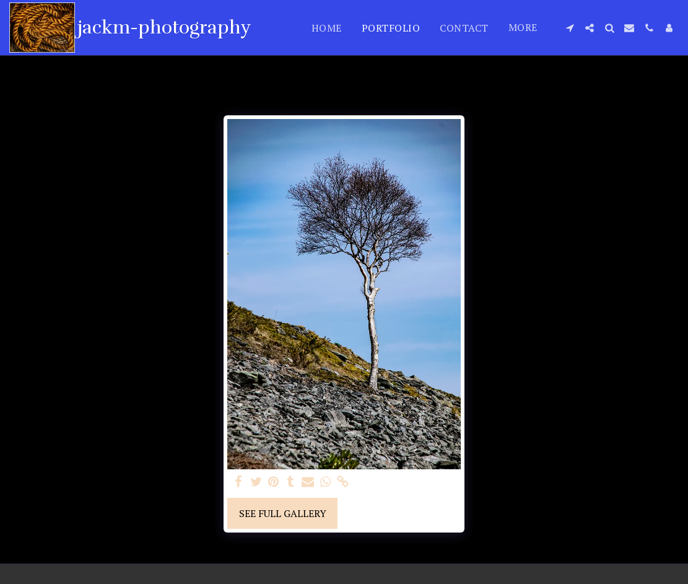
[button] (569, 28)
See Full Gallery (282, 513)
